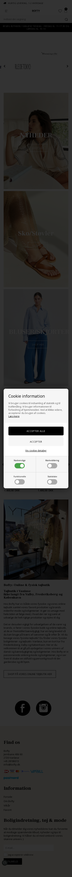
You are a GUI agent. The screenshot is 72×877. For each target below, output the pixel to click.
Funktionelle (20, 480)
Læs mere (14, 416)
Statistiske (52, 480)
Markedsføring (52, 463)
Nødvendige (19, 463)
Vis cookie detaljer (36, 450)
